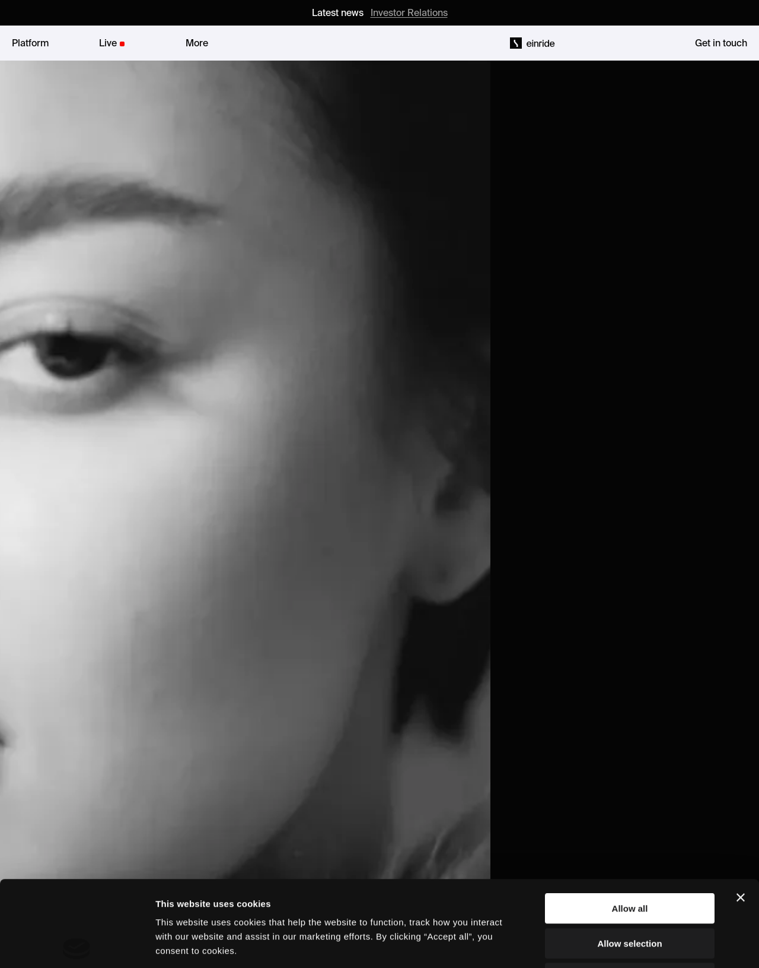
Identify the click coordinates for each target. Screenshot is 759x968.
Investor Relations (409, 12)
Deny (630, 892)
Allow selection (629, 858)
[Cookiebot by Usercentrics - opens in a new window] (77, 945)
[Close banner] (740, 812)
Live (108, 42)
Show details (622, 944)
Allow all (630, 823)
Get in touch (721, 42)
